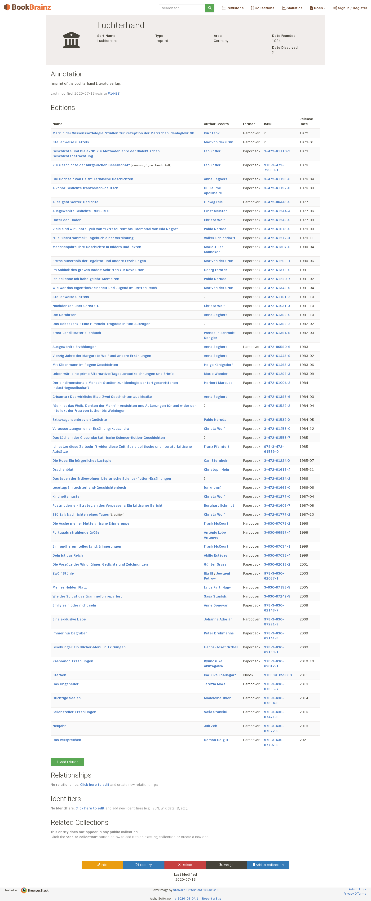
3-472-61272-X (277, 238)
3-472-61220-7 (277, 279)
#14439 (113, 94)
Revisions (233, 8)
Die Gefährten (64, 315)
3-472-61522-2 (277, 406)
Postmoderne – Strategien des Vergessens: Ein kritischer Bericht (108, 505)
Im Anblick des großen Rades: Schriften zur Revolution (98, 270)
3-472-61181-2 (277, 297)
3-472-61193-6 (277, 179)
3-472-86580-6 (277, 347)
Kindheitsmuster (67, 496)
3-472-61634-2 (277, 478)
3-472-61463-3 (277, 365)
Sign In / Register (350, 8)
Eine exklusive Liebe (69, 619)
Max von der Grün (218, 142)
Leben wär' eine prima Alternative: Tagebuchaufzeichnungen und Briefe (113, 374)
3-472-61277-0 (277, 496)
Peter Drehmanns (219, 633)
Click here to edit (94, 784)
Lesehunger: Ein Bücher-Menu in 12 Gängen (89, 647)
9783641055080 (278, 675)
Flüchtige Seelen (67, 698)
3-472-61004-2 (277, 383)
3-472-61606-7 (277, 505)
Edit (102, 865)
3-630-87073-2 (277, 523)
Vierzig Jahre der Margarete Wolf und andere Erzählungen (102, 356)
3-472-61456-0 (277, 428)
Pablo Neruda (215, 229)
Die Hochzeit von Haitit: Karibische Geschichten (93, 179)
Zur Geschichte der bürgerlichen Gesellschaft (91, 165)
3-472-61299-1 (277, 261)
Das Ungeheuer (66, 684)
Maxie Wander (216, 374)
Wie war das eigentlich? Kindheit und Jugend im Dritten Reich (105, 288)
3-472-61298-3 (277, 374)
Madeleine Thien (217, 698)
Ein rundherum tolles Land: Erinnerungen (87, 546)
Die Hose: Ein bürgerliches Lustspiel (82, 460)
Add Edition (67, 762)
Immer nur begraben (70, 633)
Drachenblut (63, 469)
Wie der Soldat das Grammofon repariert (87, 596)
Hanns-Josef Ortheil (221, 647)
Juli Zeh (210, 726)
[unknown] (212, 487)
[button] (317, 8)
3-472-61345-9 (277, 288)
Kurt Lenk (212, 133)
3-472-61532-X (277, 420)
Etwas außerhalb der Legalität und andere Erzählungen (99, 261)
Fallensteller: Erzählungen (74, 712)
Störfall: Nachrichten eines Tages (81, 514)
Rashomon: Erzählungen (73, 661)
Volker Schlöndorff (219, 238)
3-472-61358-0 (277, 315)
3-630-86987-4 (277, 532)
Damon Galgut (216, 740)
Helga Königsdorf (218, 365)
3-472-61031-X (277, 306)
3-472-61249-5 (277, 220)
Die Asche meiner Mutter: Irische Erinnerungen (92, 523)
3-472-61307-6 (277, 247)
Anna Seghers (215, 179)
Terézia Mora (214, 684)
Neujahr (59, 726)
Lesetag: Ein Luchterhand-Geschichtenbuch (89, 487)
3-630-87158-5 (277, 587)
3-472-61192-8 (277, 188)
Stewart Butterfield (187, 890)
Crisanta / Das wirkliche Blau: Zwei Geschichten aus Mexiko (102, 397)
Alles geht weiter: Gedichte (75, 202)
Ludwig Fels (213, 202)
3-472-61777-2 (277, 514)
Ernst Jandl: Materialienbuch (77, 333)
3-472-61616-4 (277, 469)
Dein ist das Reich (68, 555)
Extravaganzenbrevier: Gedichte (80, 420)
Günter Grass (215, 564)
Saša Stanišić (215, 596)
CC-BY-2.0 (211, 890)
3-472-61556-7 (277, 437)
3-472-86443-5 (277, 202)
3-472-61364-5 (277, 333)
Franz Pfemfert (217, 446)
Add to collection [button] (268, 865)
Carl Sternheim (217, 460)
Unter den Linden (67, 220)
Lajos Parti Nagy (217, 587)
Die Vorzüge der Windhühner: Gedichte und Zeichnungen (100, 564)
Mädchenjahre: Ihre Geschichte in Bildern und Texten (97, 247)
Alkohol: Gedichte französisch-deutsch (85, 188)
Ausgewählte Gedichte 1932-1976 (81, 211)
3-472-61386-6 (277, 397)
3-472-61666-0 (277, 487)
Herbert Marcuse (218, 383)
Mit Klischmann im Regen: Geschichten (85, 365)
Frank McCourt (216, 523)
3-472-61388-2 (277, 324)
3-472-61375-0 (277, 270)
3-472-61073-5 (277, 229)
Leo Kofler (212, 151)
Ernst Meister (215, 211)
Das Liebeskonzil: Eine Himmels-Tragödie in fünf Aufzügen (101, 324)
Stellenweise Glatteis (71, 142)
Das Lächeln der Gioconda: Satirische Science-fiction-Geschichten (109, 437)
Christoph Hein (216, 469)
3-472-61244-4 (277, 211)
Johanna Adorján (218, 619)
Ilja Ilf (208, 573)
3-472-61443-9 (277, 356)
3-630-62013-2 (277, 564)
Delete (185, 865)
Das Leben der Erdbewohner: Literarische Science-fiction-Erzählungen (112, 478)
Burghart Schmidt (219, 505)
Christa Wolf (214, 220)
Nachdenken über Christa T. (76, 306)
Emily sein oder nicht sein (74, 605)
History (144, 865)
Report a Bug (211, 899)
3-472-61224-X (277, 460)
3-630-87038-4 (277, 555)
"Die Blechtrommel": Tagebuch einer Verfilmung (93, 238)
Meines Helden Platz (70, 587)
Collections (262, 8)
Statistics (292, 8)
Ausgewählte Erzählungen (75, 347)
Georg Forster (215, 270)
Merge (227, 865)
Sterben (59, 675)
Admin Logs (357, 889)
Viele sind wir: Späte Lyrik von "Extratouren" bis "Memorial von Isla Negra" (115, 229)
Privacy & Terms (355, 894)
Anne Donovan (216, 605)
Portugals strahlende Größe (76, 532)
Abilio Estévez (216, 555)
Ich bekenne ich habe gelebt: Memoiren (86, 279)
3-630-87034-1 (277, 546)
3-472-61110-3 (277, 151)
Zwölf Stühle (63, 573)
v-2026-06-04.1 (186, 899)
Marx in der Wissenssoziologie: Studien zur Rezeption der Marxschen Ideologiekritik (123, 133)
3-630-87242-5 (277, 596)
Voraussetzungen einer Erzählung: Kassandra (91, 428)
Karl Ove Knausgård (220, 675)
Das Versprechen (67, 740)
